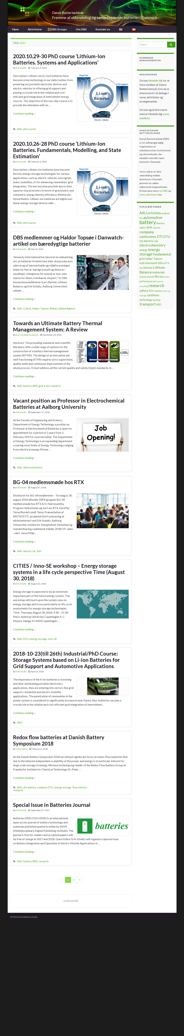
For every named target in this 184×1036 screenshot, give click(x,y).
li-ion (47, 385)
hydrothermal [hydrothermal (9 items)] (147, 263)
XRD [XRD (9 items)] (158, 304)
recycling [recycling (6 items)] (143, 286)
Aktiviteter (35, 29)
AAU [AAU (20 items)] (143, 213)
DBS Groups (59, 29)
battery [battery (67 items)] (147, 222)
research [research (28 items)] (156, 285)
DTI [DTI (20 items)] (160, 236)
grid (41, 385)
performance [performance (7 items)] (145, 281)
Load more (71, 900)
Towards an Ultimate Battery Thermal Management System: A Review (57, 326)
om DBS (163, 190)
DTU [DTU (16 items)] (166, 237)
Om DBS (81, 29)
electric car (29, 551)
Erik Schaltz (21, 68)
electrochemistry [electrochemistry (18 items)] (152, 245)
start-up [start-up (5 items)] (166, 291)
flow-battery (79, 787)
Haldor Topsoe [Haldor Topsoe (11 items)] (153, 258)
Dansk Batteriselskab (75, 11)
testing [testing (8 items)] (156, 299)
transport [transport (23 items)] (147, 304)
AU (25, 787)
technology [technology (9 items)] (145, 299)
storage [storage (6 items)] (143, 295)
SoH (39, 551)
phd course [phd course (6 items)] (158, 281)
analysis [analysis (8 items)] (166, 213)
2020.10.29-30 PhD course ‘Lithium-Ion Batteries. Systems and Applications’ (59, 59)
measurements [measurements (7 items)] (146, 276)
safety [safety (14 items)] (143, 290)
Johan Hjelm (22, 749)
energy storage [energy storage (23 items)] (149, 251)
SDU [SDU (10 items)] (151, 290)
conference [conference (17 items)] (147, 237)
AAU (19, 129)
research (56, 385)
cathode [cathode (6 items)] (156, 227)
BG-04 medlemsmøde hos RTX (48, 482)
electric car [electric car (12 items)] (151, 241)
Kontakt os (102, 29)
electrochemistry (32, 467)
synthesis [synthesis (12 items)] (153, 295)
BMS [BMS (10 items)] (149, 227)
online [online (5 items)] (167, 277)
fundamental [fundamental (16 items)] (162, 254)
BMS (35, 385)
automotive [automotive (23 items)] (152, 217)
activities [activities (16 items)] (154, 213)
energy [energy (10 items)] (143, 249)
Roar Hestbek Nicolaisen (27, 335)
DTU (26, 638)
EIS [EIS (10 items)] (141, 241)
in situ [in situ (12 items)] (159, 263)
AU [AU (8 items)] (141, 217)
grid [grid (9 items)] (141, 258)
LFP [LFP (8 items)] (165, 263)
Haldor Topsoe (40, 308)
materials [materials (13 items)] (158, 272)
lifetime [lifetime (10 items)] (147, 267)
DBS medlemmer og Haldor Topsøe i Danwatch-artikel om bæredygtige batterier (68, 240)
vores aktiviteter (148, 194)
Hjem (15, 29)
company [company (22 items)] (146, 232)
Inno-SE (52, 638)
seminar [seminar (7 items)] (159, 290)
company (42, 787)
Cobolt (27, 308)
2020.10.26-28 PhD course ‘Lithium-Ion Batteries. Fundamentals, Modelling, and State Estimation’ (67, 149)
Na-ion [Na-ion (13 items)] (159, 276)
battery (27, 385)
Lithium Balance (66, 308)
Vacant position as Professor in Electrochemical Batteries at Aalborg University (68, 403)
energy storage (38, 638)
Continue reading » (24, 113)
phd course (29, 129)
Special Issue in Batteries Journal (51, 805)
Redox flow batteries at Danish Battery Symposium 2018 (58, 740)
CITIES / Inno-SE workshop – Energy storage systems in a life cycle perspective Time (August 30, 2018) (69, 572)
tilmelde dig (155, 80)
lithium (53, 308)
